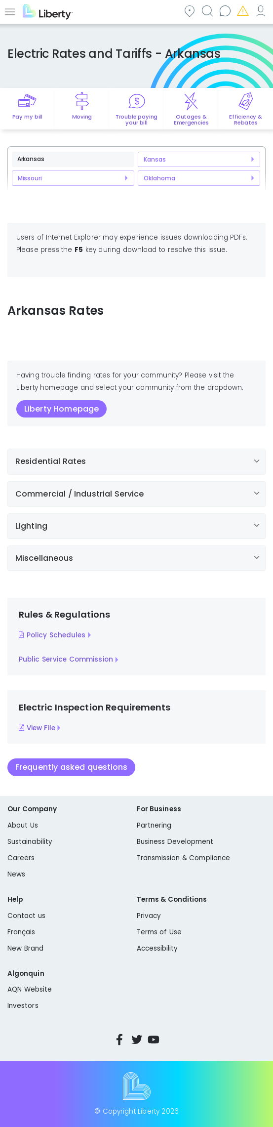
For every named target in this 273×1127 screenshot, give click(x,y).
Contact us (225, 10)
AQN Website (29, 989)
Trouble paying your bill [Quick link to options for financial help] (136, 119)
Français (21, 932)
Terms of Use (159, 932)
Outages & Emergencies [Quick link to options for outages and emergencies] (191, 119)
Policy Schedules (56, 635)
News (16, 874)
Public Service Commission (66, 659)
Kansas (154, 159)
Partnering (154, 825)
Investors (23, 1005)
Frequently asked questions (71, 767)
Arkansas (30, 159)
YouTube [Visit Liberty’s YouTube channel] (153, 1039)
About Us (22, 825)
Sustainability (29, 841)
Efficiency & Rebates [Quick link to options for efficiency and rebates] (245, 119)
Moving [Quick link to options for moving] (82, 117)
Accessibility (157, 948)
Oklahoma (159, 178)
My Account (260, 10)
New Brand (25, 948)
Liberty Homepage (61, 409)
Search (207, 10)
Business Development (175, 841)
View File (41, 727)
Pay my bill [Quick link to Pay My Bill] (27, 117)
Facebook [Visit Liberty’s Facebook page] (119, 1039)
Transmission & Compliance (184, 858)
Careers (21, 858)
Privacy (149, 915)
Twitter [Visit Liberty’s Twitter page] (136, 1039)
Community (189, 10)
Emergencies (242, 10)
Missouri (30, 178)
